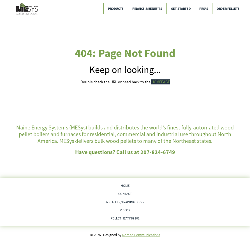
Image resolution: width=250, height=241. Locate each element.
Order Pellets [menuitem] (228, 8)
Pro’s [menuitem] (203, 8)
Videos (125, 210)
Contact (125, 194)
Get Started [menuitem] (181, 8)
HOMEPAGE (160, 81)
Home (125, 185)
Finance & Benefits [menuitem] (147, 8)
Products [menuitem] (116, 8)
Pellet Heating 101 (125, 218)
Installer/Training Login (125, 202)
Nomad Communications (141, 235)
